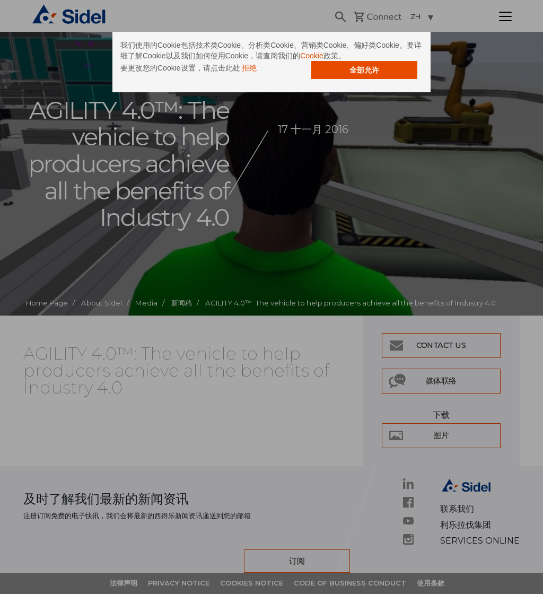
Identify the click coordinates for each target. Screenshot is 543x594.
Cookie (311, 55)
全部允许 (364, 70)
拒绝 (249, 68)
